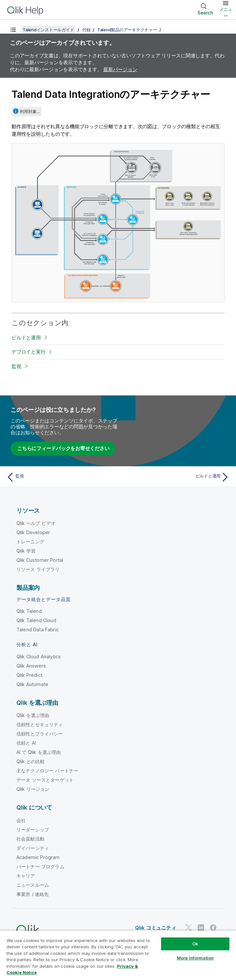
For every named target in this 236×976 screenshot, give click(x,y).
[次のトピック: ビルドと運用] (175, 477)
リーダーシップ (32, 829)
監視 (16, 366)
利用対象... (30, 111)
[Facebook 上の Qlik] (213, 927)
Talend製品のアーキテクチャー (127, 29)
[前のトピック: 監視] (60, 477)
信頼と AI (26, 743)
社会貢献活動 (30, 839)
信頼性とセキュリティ (39, 724)
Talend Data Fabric (37, 629)
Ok (195, 943)
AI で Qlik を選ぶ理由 (38, 752)
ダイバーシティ (32, 848)
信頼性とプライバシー (39, 733)
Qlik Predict (29, 675)
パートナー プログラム (40, 866)
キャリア (25, 875)
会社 (21, 820)
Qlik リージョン (33, 789)
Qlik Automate (32, 684)
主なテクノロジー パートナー (47, 770)
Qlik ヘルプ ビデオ (36, 523)
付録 (86, 29)
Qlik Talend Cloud (36, 620)
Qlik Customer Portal (39, 560)
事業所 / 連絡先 (32, 894)
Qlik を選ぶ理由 (33, 715)
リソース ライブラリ (38, 569)
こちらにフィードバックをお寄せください (63, 448)
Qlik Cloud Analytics (38, 656)
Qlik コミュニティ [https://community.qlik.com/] (155, 928)
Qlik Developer (33, 532)
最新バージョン (120, 69)
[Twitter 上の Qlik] (189, 927)
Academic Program (38, 857)
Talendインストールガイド (48, 29)
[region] (118, 953)
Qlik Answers (31, 666)
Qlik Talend (29, 611)
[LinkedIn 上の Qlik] (201, 927)
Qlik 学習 (25, 551)
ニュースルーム (32, 885)
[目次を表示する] (13, 29)
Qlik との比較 (30, 761)
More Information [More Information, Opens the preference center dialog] (195, 958)
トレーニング (30, 541)
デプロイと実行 (28, 352)
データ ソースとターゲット (45, 780)
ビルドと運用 (26, 337)
